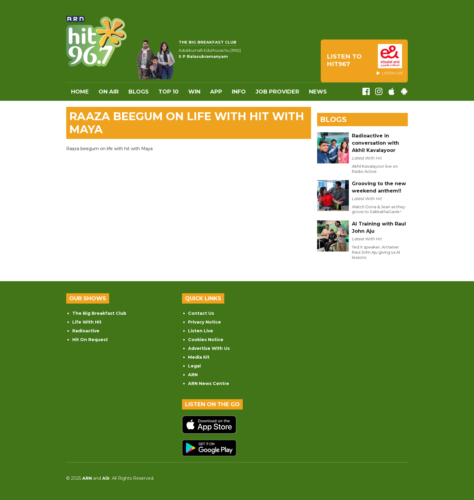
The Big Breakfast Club (99, 313)
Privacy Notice (204, 322)
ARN (193, 374)
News (318, 91)
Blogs (138, 91)
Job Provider (277, 91)
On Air (109, 91)
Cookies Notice (205, 339)
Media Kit (198, 357)
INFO (239, 91)
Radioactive (85, 331)
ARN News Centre (208, 383)
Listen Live (200, 331)
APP (216, 91)
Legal (194, 366)
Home (80, 91)
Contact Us (201, 313)
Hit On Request (90, 339)
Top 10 (168, 91)
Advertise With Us (209, 348)
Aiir (106, 478)
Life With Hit (87, 322)
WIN (194, 91)
